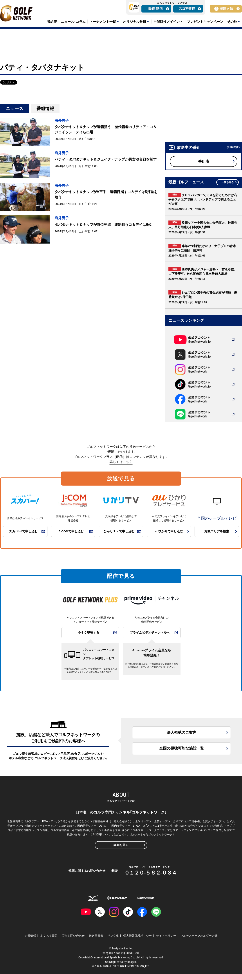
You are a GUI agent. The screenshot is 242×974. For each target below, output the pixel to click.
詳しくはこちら (121, 462)
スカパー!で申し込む (23, 531)
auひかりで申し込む (169, 531)
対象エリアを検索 (216, 531)
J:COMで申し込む (71, 531)
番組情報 (45, 108)
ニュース (14, 108)
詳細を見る (121, 845)
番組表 (203, 161)
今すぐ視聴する (88, 632)
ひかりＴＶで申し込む (119, 531)
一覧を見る (228, 182)
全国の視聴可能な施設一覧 (181, 748)
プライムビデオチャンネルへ (150, 632)
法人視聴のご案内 (182, 732)
